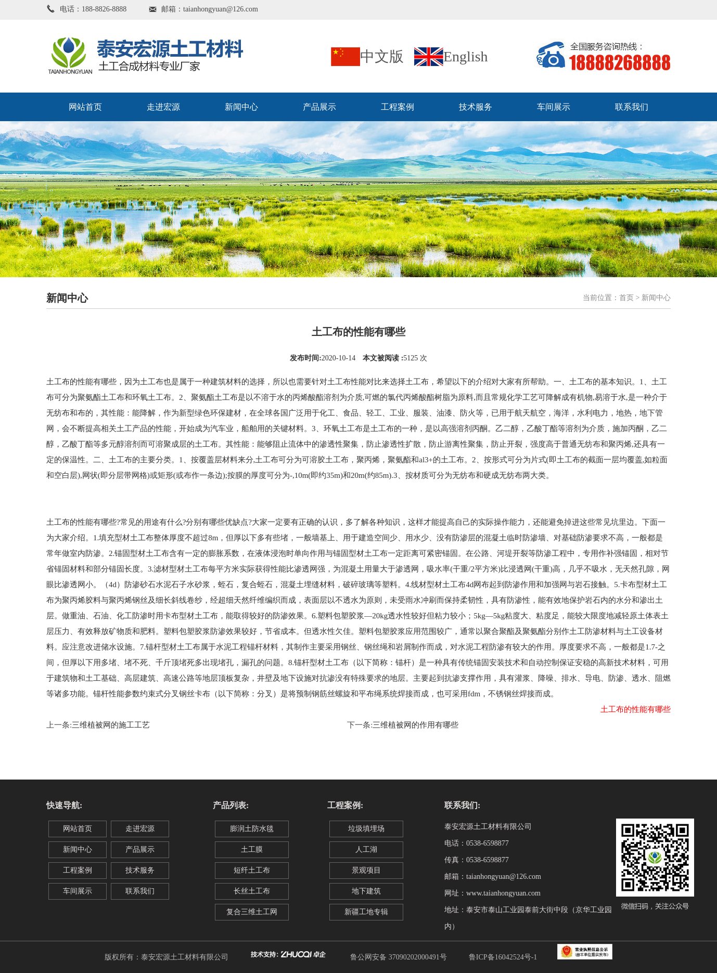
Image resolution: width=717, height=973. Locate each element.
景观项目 (366, 870)
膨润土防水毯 (252, 829)
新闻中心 (241, 106)
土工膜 (252, 849)
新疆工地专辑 (366, 912)
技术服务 (475, 106)
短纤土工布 (252, 870)
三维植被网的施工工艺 (111, 725)
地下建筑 (366, 891)
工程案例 (397, 106)
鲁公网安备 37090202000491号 (398, 957)
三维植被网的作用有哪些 (415, 725)
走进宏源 (163, 106)
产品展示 (319, 106)
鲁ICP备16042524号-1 (503, 957)
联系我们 (631, 106)
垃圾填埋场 (366, 829)
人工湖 (366, 849)
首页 (626, 298)
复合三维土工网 (251, 912)
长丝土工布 (252, 891)
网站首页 (85, 106)
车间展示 (553, 106)
